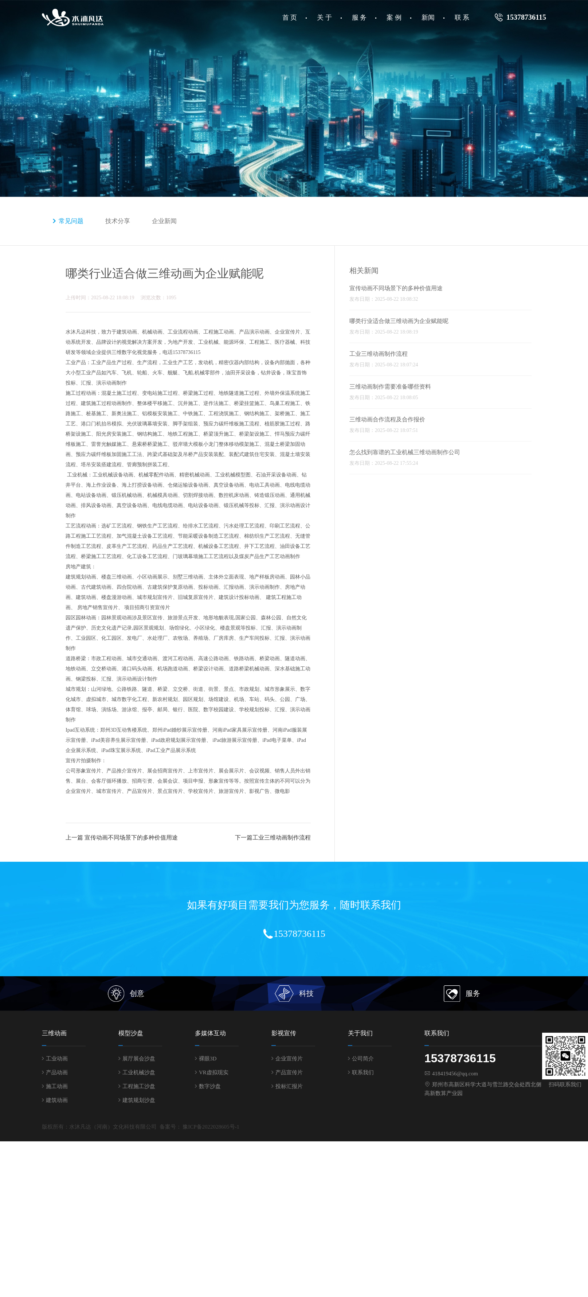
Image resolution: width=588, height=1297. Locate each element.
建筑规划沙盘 (138, 1100)
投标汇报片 (289, 1086)
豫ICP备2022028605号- (209, 1127)
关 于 (324, 17)
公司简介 (363, 1059)
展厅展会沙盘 (138, 1059)
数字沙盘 (210, 1086)
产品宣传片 (289, 1072)
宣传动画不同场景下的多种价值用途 (131, 837)
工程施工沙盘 (138, 1086)
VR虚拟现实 (213, 1072)
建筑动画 (57, 1100)
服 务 (359, 17)
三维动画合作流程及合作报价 (387, 419)
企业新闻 (164, 221)
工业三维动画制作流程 (281, 837)
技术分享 (117, 221)
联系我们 (363, 1072)
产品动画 (57, 1072)
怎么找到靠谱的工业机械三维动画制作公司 (404, 452)
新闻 (428, 17)
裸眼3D (207, 1059)
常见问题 (71, 221)
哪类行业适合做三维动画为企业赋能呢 (398, 321)
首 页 (289, 17)
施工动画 (57, 1086)
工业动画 (57, 1059)
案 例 (394, 17)
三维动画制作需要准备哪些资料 (390, 386)
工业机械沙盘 (138, 1072)
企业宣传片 (289, 1059)
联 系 (462, 17)
